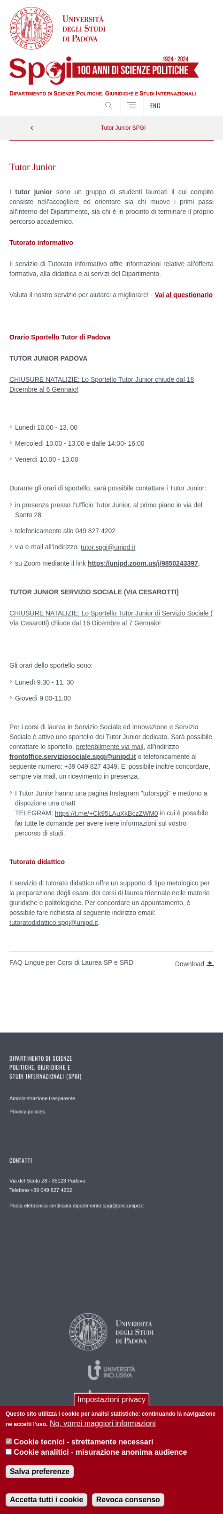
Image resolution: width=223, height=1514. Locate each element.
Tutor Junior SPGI (123, 128)
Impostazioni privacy (111, 1401)
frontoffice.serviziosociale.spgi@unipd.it (72, 756)
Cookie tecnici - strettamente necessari (83, 1443)
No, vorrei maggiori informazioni (103, 1425)
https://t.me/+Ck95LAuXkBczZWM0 (106, 813)
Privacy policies (27, 1111)
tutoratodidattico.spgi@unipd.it (53, 922)
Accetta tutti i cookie (46, 1502)
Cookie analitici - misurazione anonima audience (100, 1454)
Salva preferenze (39, 1473)
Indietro (32, 128)
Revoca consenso (128, 1502)
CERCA (198, 98)
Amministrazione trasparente (42, 1098)
